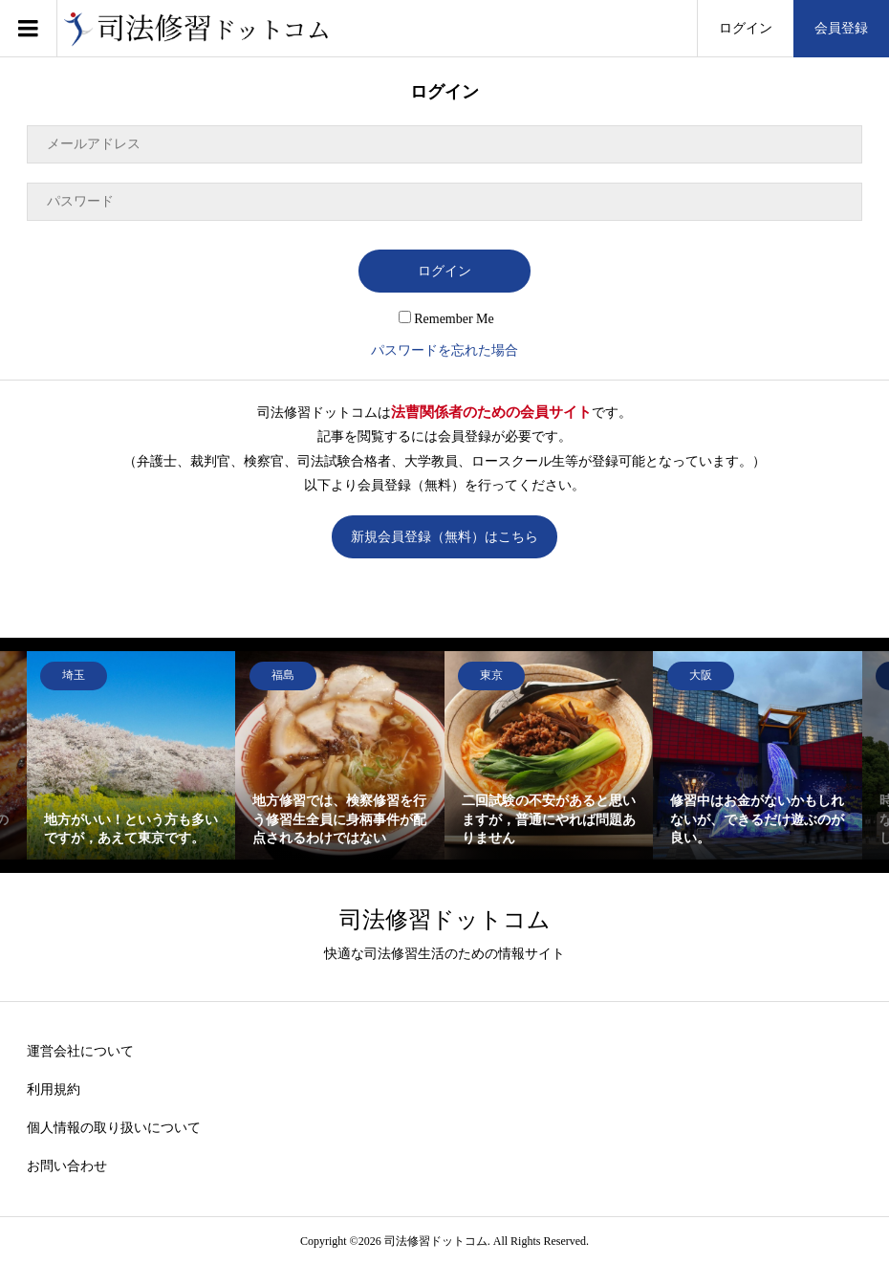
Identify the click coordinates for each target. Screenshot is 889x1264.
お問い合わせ (67, 1166)
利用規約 (53, 1089)
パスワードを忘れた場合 (444, 350)
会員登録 (841, 28)
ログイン (745, 28)
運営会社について (80, 1051)
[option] (131, 756)
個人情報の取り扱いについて (114, 1128)
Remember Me (446, 319)
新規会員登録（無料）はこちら (444, 537)
